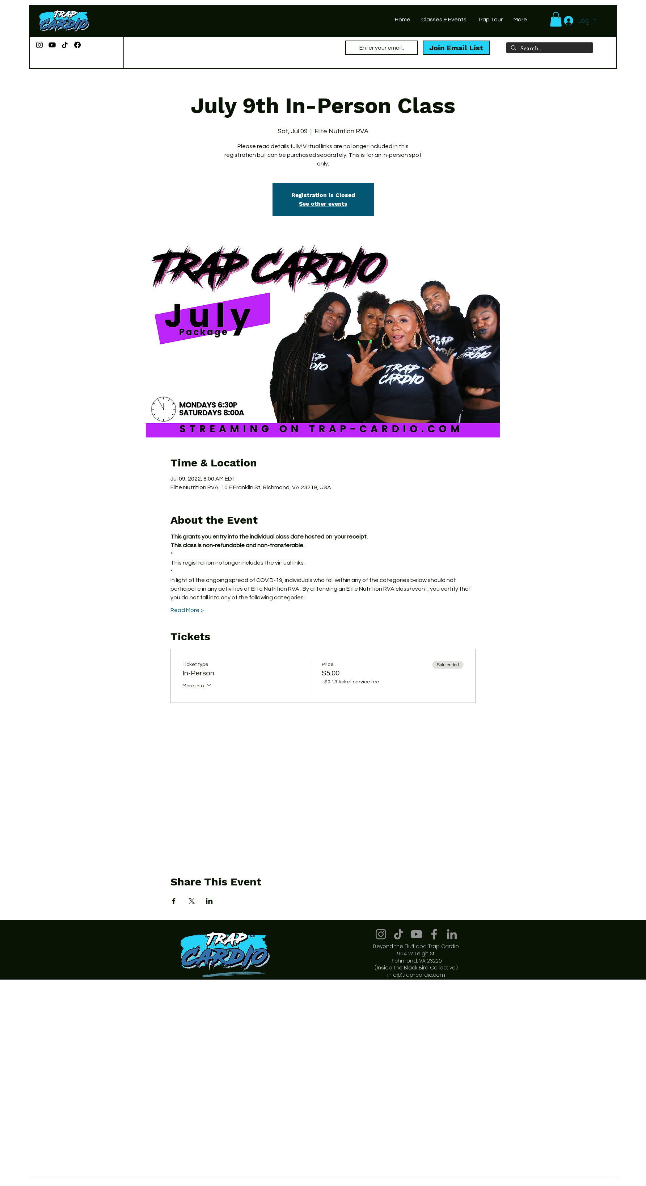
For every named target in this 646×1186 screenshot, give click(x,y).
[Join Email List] (456, 48)
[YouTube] (52, 45)
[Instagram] (39, 45)
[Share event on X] (191, 901)
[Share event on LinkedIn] (209, 901)
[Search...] (549, 48)
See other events (323, 203)
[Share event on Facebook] (173, 901)
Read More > (187, 610)
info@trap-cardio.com (416, 974)
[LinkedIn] (452, 934)
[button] (556, 19)
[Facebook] (77, 45)
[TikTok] (64, 45)
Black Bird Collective (430, 967)
